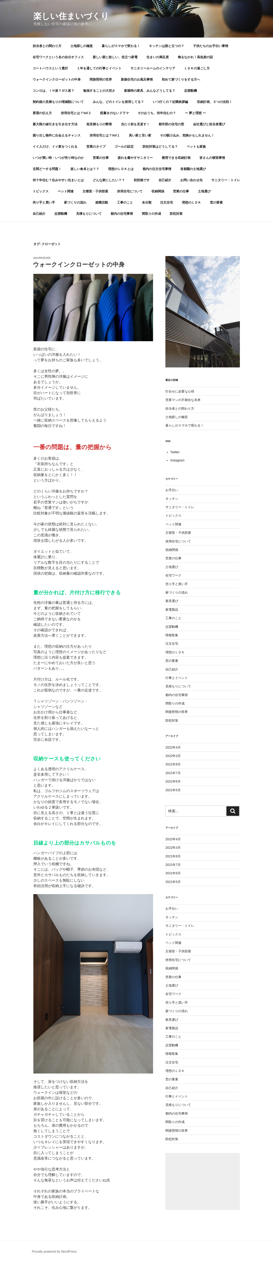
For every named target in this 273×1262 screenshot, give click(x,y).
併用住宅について (130, 191)
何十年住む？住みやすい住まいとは (58, 180)
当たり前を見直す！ (135, 124)
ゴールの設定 (124, 146)
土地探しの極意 (81, 46)
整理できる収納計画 (176, 158)
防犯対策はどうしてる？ (160, 146)
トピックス (41, 191)
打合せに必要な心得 (179, 391)
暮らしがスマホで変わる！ (121, 46)
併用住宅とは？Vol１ (105, 135)
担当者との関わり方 (47, 46)
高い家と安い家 (140, 135)
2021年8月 (173, 764)
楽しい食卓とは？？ (84, 169)
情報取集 (171, 635)
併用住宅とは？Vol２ (76, 113)
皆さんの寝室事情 (212, 158)
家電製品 (171, 609)
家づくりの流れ (75, 202)
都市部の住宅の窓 (171, 124)
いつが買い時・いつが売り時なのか (58, 158)
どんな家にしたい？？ (109, 180)
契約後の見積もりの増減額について (58, 102)
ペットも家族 (196, 146)
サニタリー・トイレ (225, 180)
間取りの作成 (151, 213)
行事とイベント (176, 678)
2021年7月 (173, 773)
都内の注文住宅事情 (157, 169)
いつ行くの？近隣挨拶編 (170, 102)
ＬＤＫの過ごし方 (197, 68)
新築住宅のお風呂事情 (137, 79)
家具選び (171, 601)
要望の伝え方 (42, 113)
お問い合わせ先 (191, 180)
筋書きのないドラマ (114, 113)
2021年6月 (173, 781)
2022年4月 (173, 747)
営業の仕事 (101, 158)
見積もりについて (89, 213)
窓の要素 (216, 202)
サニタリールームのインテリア (152, 68)
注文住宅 (166, 202)
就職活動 (101, 202)
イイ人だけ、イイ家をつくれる (55, 146)
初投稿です (142, 180)
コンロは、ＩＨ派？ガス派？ (53, 90)
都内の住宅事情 (122, 213)
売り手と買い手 (44, 202)
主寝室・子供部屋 (95, 191)
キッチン (171, 498)
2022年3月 (173, 756)
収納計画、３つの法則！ (214, 102)
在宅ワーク (173, 575)
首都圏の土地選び (193, 169)
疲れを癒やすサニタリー (135, 158)
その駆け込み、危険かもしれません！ (187, 135)
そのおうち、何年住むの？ (157, 113)
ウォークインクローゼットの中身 (57, 79)
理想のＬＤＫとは (121, 169)
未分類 (146, 202)
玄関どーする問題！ (47, 169)
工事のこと (125, 202)
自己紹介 (165, 180)
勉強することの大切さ (99, 90)
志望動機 (190, 90)
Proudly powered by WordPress (54, 1251)
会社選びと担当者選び (209, 124)
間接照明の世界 (101, 79)
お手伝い (171, 490)
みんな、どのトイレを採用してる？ (118, 102)
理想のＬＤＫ (191, 202)
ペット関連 (66, 191)
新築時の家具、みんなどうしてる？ (149, 90)
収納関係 (157, 191)
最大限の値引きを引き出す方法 (55, 124)
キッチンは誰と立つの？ (166, 46)
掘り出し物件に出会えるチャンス (57, 135)
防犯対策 (176, 213)
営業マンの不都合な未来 (183, 400)
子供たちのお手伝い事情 (210, 46)
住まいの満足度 (157, 57)
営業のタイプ (96, 146)
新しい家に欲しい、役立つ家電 (115, 57)
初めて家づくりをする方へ (181, 79)
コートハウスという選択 (50, 68)
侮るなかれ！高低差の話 (195, 57)
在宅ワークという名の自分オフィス (58, 57)
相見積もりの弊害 (99, 124)
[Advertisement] (202, 1181)
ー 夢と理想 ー (195, 113)
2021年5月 (173, 790)
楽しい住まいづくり (71, 16)
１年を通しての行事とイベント (99, 68)
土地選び (204, 191)
